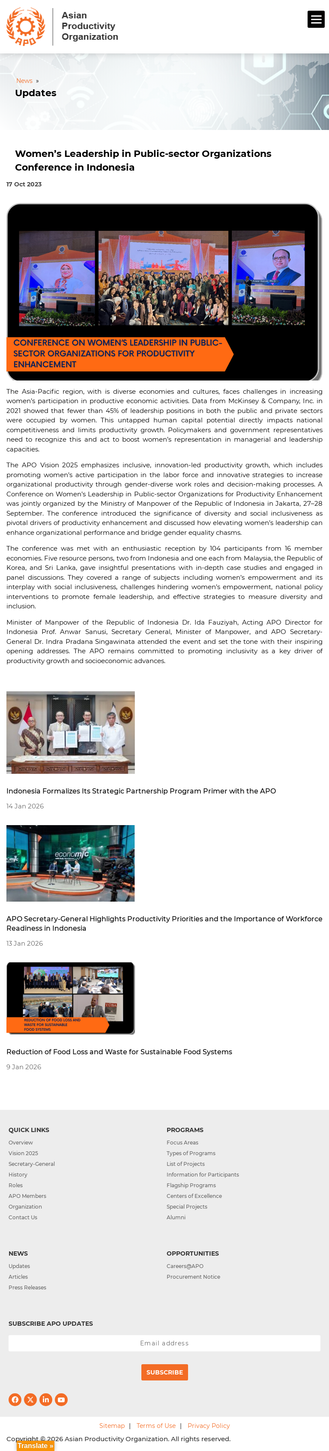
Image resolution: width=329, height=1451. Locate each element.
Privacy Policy (209, 1426)
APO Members (27, 1196)
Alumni (176, 1217)
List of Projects (186, 1164)
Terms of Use (156, 1426)
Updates (19, 1266)
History (18, 1174)
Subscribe (165, 1372)
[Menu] (316, 19)
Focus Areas (182, 1142)
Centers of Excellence (194, 1196)
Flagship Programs (191, 1185)
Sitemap (112, 1426)
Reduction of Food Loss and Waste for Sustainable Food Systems (119, 1052)
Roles (16, 1185)
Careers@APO (185, 1266)
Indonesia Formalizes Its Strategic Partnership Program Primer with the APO (141, 791)
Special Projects (187, 1206)
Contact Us (23, 1217)
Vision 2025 (23, 1153)
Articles (18, 1277)
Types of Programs (191, 1153)
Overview (21, 1142)
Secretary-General (32, 1164)
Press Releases (27, 1287)
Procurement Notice (193, 1277)
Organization (25, 1206)
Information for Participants (203, 1174)
